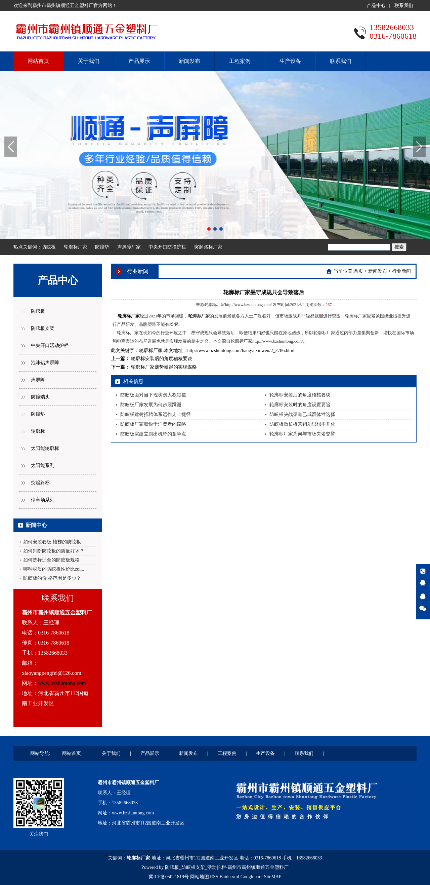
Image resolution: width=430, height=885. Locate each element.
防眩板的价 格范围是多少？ (52, 578)
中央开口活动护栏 (50, 345)
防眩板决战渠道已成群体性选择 (302, 414)
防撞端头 (40, 396)
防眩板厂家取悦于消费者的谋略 (153, 424)
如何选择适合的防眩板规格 (51, 560)
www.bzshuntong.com (62, 683)
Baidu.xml (229, 876)
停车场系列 (42, 499)
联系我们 (403, 5)
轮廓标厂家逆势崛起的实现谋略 (164, 367)
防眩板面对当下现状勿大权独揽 (153, 394)
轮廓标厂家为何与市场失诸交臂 (302, 433)
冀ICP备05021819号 (168, 876)
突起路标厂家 (208, 246)
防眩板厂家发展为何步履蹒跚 (150, 404)
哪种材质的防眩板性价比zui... (53, 569)
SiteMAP (273, 876)
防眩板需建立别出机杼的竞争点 (153, 433)
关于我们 (88, 61)
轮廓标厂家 (75, 246)
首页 (358, 271)
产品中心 (376, 5)
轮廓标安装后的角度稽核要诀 (161, 358)
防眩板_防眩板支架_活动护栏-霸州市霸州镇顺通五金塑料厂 (227, 867)
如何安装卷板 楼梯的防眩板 (52, 541)
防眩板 (49, 246)
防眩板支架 (42, 328)
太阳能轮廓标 (45, 448)
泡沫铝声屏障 (45, 362)
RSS (214, 876)
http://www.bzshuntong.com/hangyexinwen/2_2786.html (241, 350)
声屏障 (38, 379)
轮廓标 (38, 431)
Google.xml (252, 876)
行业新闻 (401, 271)
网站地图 (199, 876)
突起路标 (40, 482)
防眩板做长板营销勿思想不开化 (302, 424)
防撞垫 (102, 246)
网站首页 (38, 61)
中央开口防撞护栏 (167, 246)
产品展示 (139, 61)
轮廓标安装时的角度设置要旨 (300, 404)
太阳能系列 (42, 465)
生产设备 (290, 61)
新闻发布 (189, 61)
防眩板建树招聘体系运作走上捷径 (155, 414)
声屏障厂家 (129, 246)
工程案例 (240, 61)
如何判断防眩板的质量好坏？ (53, 550)
